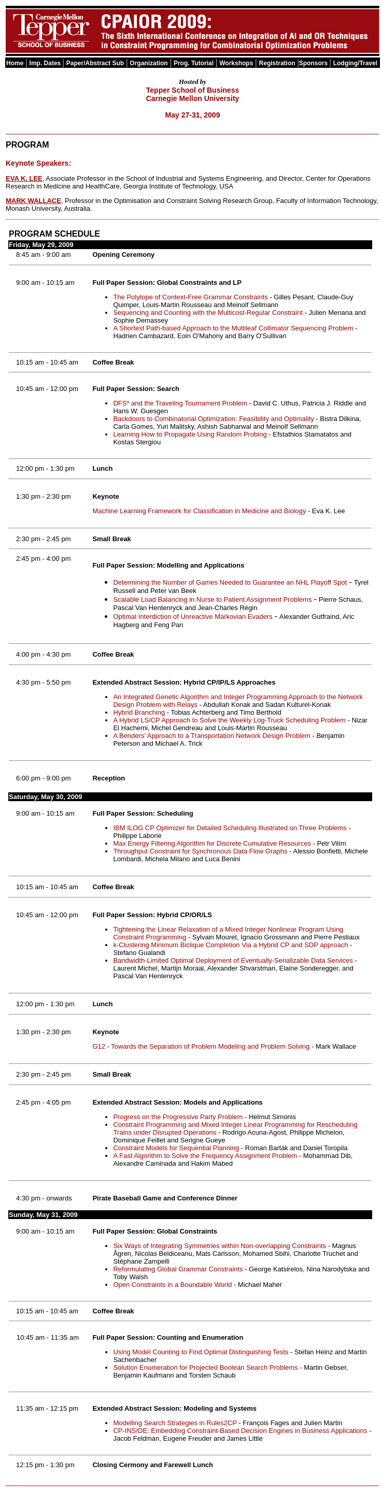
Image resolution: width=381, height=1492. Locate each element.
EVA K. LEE (24, 178)
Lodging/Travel (355, 63)
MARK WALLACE (33, 201)
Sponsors (314, 63)
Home (14, 63)
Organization (148, 63)
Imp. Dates (46, 63)
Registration (277, 63)
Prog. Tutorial (194, 63)
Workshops (236, 63)
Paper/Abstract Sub (95, 63)
